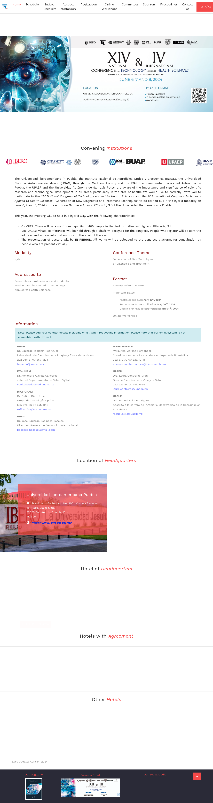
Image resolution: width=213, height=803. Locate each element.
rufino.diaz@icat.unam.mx (34, 409)
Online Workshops (109, 7)
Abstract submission (68, 7)
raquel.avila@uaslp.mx (128, 413)
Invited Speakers (50, 7)
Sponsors (149, 4)
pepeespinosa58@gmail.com (36, 429)
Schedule (32, 4)
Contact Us (187, 7)
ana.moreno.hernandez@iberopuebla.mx (139, 364)
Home (16, 4)
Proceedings (168, 4)
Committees (130, 4)
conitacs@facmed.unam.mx (35, 384)
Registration (89, 4)
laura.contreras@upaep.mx (130, 389)
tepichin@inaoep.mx (30, 364)
